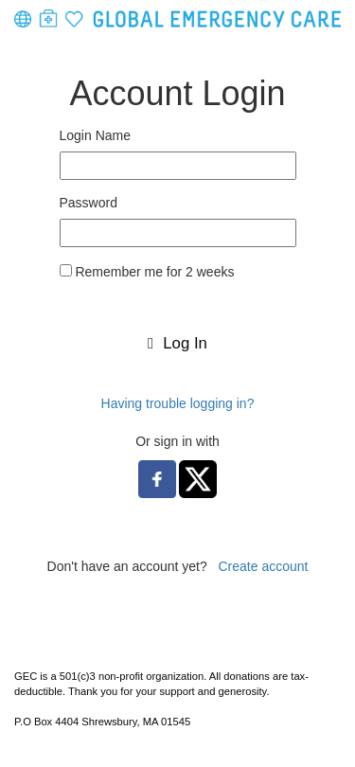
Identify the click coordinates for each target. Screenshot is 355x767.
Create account (263, 566)
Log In (177, 343)
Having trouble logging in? (178, 403)
